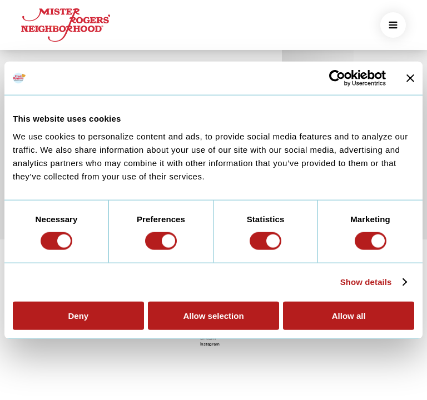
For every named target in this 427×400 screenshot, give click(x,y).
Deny (78, 315)
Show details (366, 282)
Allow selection (213, 315)
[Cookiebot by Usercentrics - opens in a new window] (337, 78)
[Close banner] (410, 78)
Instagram (210, 344)
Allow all (349, 315)
